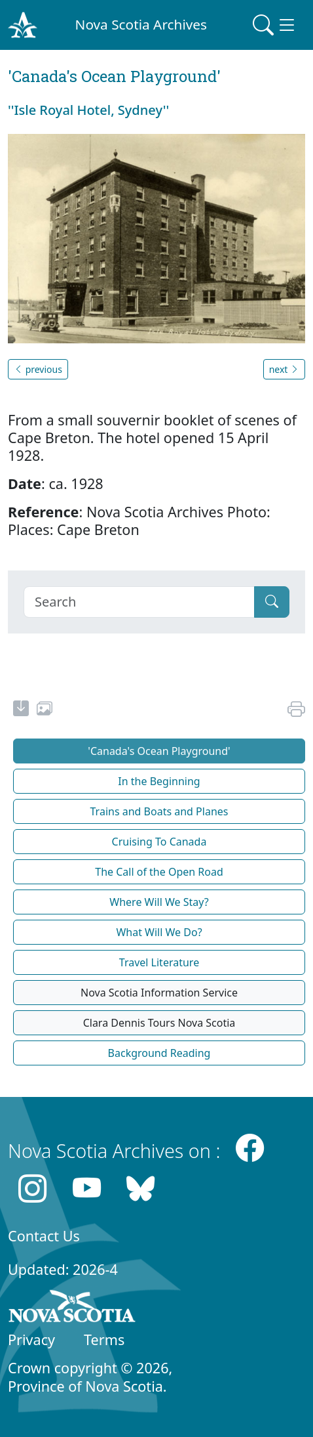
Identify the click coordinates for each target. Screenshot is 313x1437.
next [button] (284, 369)
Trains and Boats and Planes (159, 811)
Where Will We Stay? (158, 902)
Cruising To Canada (159, 841)
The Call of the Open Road (159, 872)
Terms (104, 1339)
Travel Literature (159, 962)
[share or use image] (44, 710)
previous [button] (38, 369)
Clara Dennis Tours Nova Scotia (159, 1023)
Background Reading (159, 1053)
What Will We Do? (159, 932)
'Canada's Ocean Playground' (159, 751)
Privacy (31, 1339)
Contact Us (44, 1235)
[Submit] (271, 602)
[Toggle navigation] (275, 25)
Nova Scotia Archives (141, 24)
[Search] (139, 602)
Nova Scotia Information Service (159, 992)
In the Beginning (159, 781)
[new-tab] (21, 710)
